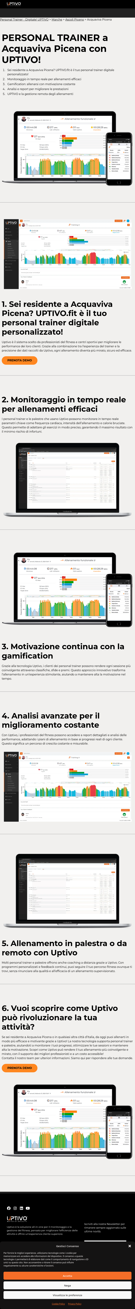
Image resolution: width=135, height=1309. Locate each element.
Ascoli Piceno (74, 19)
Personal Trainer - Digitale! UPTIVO (24, 19)
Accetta (67, 1276)
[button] (129, 1246)
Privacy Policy (74, 1303)
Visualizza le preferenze (67, 1295)
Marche (57, 19)
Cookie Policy (58, 1303)
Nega (67, 1285)
